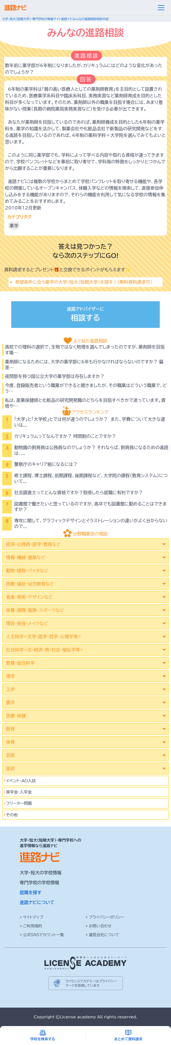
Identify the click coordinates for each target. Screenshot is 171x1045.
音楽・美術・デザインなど (29, 597)
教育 (10, 729)
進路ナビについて (37, 902)
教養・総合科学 (20, 663)
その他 (12, 815)
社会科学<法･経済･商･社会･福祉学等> (45, 650)
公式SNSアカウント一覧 (42, 935)
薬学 (14, 225)
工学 (10, 689)
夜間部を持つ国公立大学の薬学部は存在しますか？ (54, 376)
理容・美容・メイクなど (27, 623)
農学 (10, 702)
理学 (10, 676)
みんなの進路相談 (84, 18)
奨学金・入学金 (19, 792)
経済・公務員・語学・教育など (33, 544)
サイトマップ (31, 917)
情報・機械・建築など (25, 557)
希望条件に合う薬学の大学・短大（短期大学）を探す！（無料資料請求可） (83, 282)
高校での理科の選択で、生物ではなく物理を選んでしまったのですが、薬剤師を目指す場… (85, 350)
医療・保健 (16, 716)
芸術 (10, 755)
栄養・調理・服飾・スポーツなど (35, 610)
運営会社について (102, 935)
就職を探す (31, 892)
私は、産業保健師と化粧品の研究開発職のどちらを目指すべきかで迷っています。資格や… (85, 403)
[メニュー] (161, 7)
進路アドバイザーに (85, 315)
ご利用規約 (31, 926)
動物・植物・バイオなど (27, 570)
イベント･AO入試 (21, 781)
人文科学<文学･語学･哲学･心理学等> (43, 636)
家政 (10, 768)
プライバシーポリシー (105, 917)
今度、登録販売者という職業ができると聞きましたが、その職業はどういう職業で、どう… (86, 388)
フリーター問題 (19, 803)
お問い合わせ (99, 926)
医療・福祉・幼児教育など (30, 584)
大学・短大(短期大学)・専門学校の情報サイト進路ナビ (37, 18)
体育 (10, 742)
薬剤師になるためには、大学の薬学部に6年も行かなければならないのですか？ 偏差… (84, 365)
